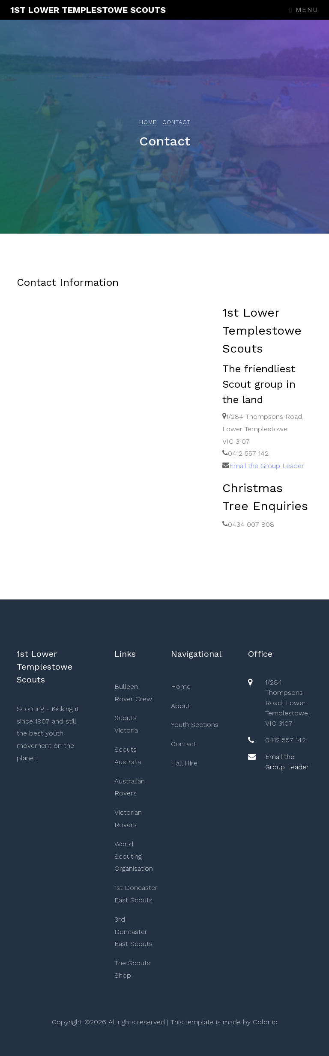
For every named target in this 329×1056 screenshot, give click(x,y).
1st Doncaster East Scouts (136, 894)
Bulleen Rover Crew (133, 692)
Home (148, 122)
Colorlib (265, 1022)
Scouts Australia (127, 755)
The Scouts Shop (132, 969)
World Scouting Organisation (133, 856)
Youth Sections (194, 725)
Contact (183, 744)
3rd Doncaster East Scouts (133, 931)
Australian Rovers (129, 787)
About (180, 706)
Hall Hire (184, 763)
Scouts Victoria (126, 724)
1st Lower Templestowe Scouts (88, 10)
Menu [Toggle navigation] (304, 10)
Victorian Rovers (128, 818)
